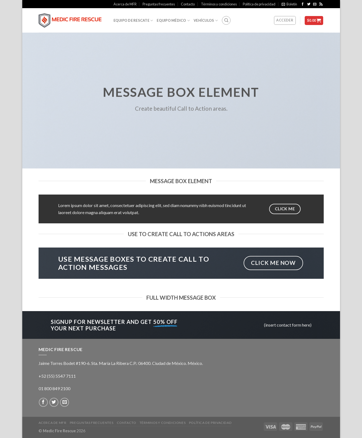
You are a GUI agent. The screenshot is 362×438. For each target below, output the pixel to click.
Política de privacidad (259, 4)
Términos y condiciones (219, 4)
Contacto (188, 4)
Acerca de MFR (125, 4)
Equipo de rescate (133, 20)
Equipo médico (173, 20)
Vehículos (206, 20)
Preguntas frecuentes (159, 4)
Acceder (284, 20)
